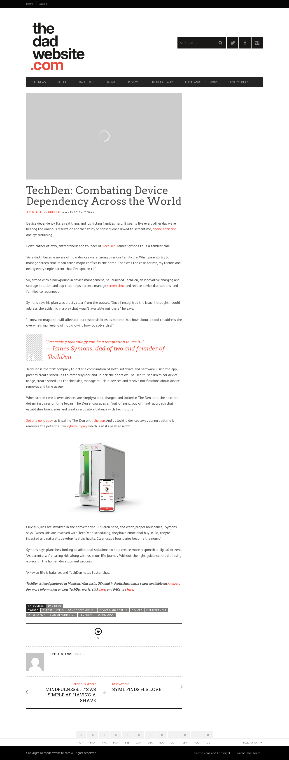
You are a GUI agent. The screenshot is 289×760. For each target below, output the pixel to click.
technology (105, 614)
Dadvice (111, 82)
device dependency (81, 610)
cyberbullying (77, 426)
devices (137, 610)
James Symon (37, 614)
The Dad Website (43, 212)
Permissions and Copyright (212, 753)
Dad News (39, 82)
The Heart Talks (162, 82)
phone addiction (165, 229)
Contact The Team (247, 753)
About (44, 4)
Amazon (173, 583)
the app (99, 420)
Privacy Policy (238, 82)
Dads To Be (87, 82)
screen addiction (62, 614)
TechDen (109, 246)
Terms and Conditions (201, 82)
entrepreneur (156, 610)
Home (30, 4)
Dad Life (62, 82)
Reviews (133, 82)
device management (113, 610)
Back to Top (250, 742)
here (102, 589)
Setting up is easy (39, 420)
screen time (116, 285)
